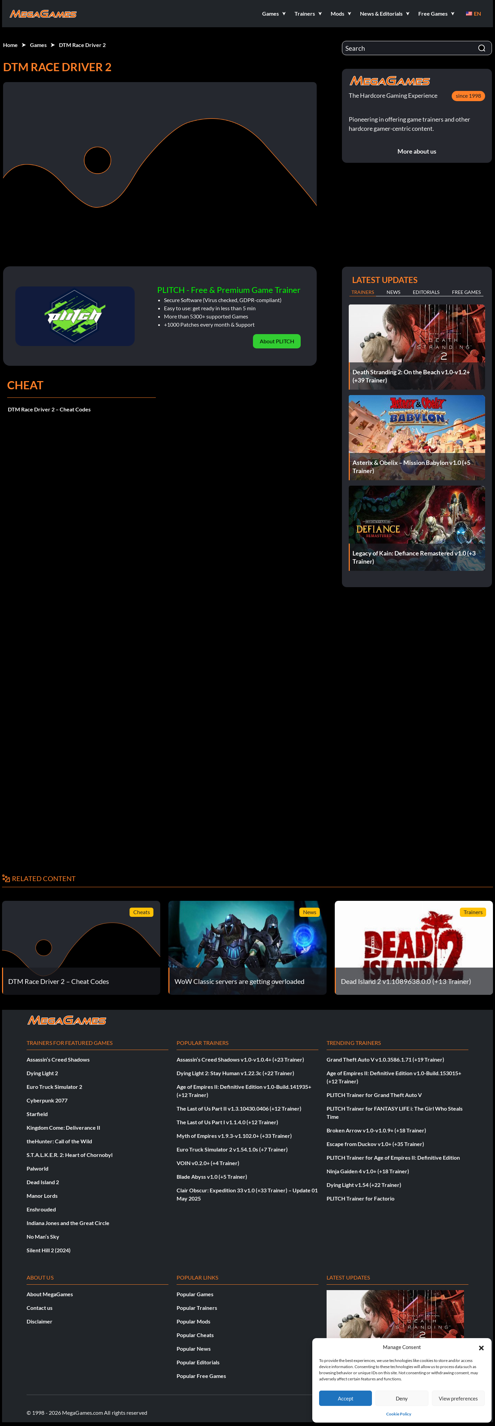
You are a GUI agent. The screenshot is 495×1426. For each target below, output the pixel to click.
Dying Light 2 (42, 1073)
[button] (481, 1347)
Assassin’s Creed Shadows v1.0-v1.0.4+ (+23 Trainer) (240, 1059)
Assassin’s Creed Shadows (58, 1059)
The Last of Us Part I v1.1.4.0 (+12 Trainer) (227, 1122)
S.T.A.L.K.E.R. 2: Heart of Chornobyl (69, 1154)
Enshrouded (41, 1209)
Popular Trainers (197, 1307)
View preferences (458, 1398)
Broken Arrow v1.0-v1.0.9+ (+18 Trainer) (376, 1130)
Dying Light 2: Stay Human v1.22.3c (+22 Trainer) (235, 1073)
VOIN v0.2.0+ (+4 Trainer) (208, 1163)
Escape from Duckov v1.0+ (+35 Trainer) (375, 1144)
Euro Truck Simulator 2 (54, 1086)
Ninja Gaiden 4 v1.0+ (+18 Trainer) (368, 1171)
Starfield (37, 1114)
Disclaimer (39, 1321)
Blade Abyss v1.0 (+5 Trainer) (212, 1176)
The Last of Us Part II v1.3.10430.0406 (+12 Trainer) (239, 1108)
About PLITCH (277, 341)
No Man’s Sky (43, 1236)
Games (38, 45)
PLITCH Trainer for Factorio (360, 1198)
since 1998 (468, 95)
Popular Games (195, 1294)
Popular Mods (193, 1321)
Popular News (194, 1348)
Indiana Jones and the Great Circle (68, 1223)
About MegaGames (50, 1294)
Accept (346, 1398)
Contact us (39, 1307)
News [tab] (393, 292)
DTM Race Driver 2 (82, 45)
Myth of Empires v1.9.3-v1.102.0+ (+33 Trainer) (234, 1135)
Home (10, 45)
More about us (416, 151)
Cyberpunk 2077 (47, 1100)
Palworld (37, 1168)
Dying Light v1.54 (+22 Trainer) (364, 1184)
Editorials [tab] (426, 292)
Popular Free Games (201, 1376)
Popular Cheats (195, 1335)
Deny (402, 1398)
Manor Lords (42, 1195)
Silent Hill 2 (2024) (49, 1250)
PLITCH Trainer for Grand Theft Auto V (374, 1095)
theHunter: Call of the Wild (59, 1141)
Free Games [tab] (466, 292)
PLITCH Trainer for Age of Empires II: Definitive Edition (393, 1157)
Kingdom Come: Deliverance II (63, 1127)
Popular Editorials (198, 1362)
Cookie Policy (398, 1413)
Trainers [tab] (362, 292)
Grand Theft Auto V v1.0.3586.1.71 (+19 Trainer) (385, 1059)
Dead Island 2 (43, 1182)
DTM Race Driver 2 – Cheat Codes (49, 409)
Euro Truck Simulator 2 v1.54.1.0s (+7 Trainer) (232, 1149)
